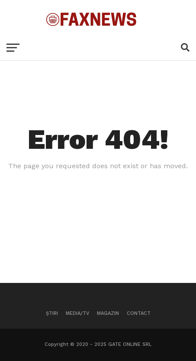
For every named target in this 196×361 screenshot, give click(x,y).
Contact (139, 313)
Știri (52, 313)
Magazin (108, 313)
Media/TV (77, 313)
